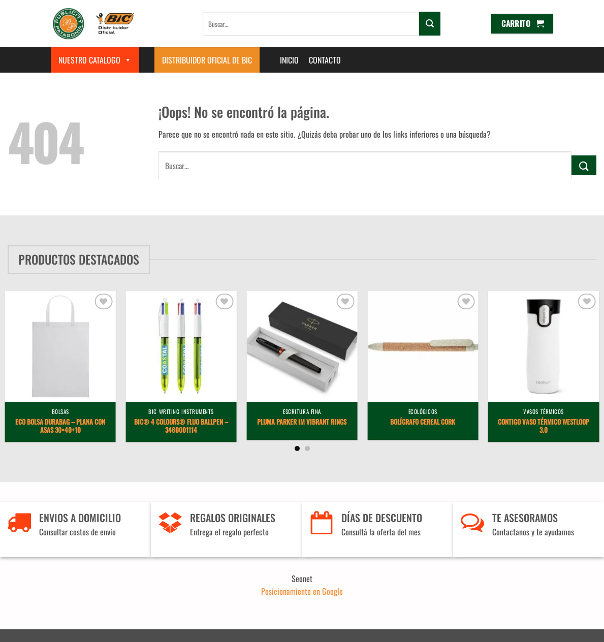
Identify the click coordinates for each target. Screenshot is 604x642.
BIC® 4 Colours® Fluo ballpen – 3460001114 (181, 426)
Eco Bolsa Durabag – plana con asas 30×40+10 (60, 426)
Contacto (325, 60)
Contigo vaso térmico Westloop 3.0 (543, 426)
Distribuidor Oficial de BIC (207, 60)
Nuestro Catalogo (95, 60)
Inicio (289, 60)
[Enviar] (429, 23)
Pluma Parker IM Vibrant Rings (301, 422)
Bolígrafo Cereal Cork (422, 422)
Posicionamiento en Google (302, 591)
